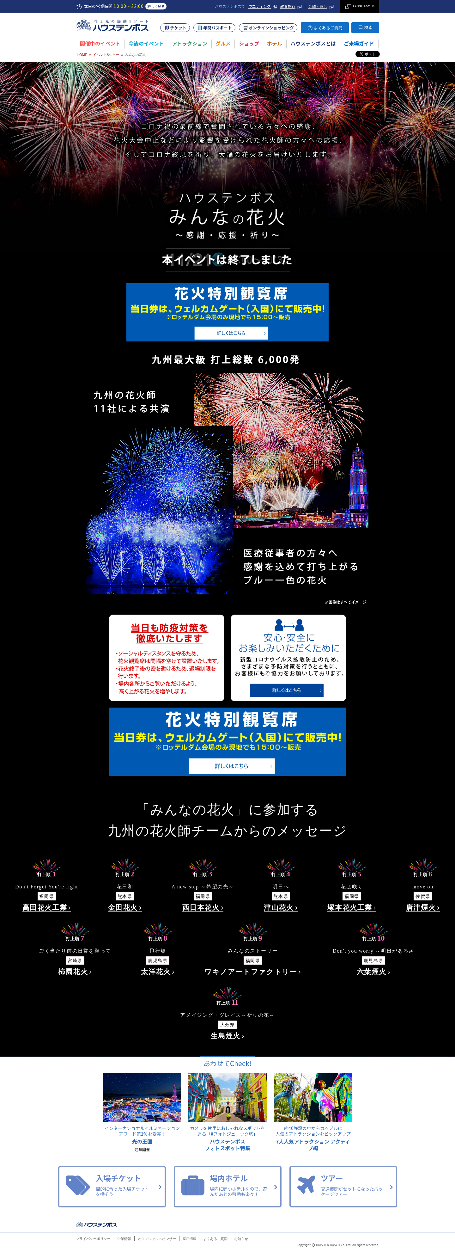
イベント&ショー (106, 55)
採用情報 (190, 1239)
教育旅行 (287, 6)
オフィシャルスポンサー (157, 1239)
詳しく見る (156, 6)
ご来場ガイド (359, 43)
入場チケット (112, 1186)
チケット (178, 28)
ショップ (249, 43)
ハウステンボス (97, 1224)
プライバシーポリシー (93, 1239)
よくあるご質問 (328, 28)
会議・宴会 (317, 6)
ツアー (343, 1186)
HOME (82, 55)
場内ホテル (228, 1186)
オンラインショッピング (271, 28)
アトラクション (189, 43)
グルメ (223, 43)
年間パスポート (217, 28)
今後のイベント (146, 43)
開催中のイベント (100, 43)
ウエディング (259, 6)
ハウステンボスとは (313, 43)
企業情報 (124, 1239)
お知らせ (241, 1239)
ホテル (274, 43)
